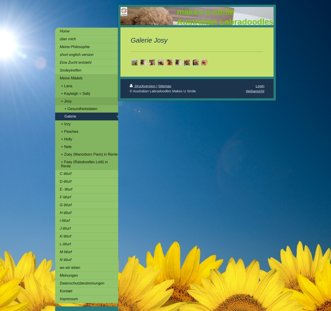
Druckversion (143, 86)
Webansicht (255, 91)
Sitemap (164, 86)
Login (260, 86)
